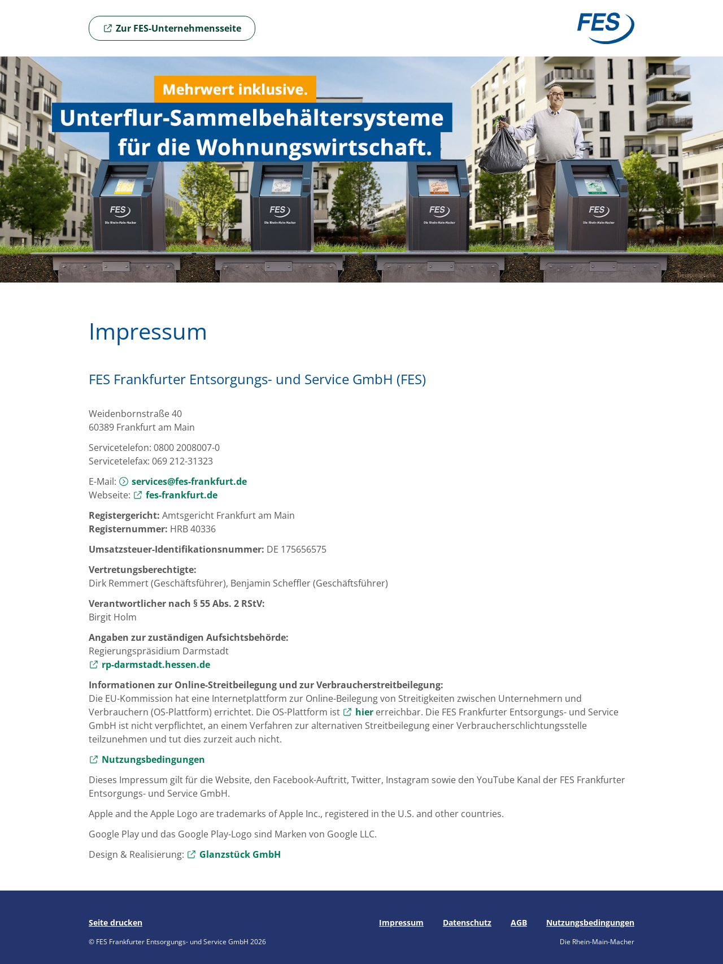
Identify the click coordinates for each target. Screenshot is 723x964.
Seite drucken (115, 922)
